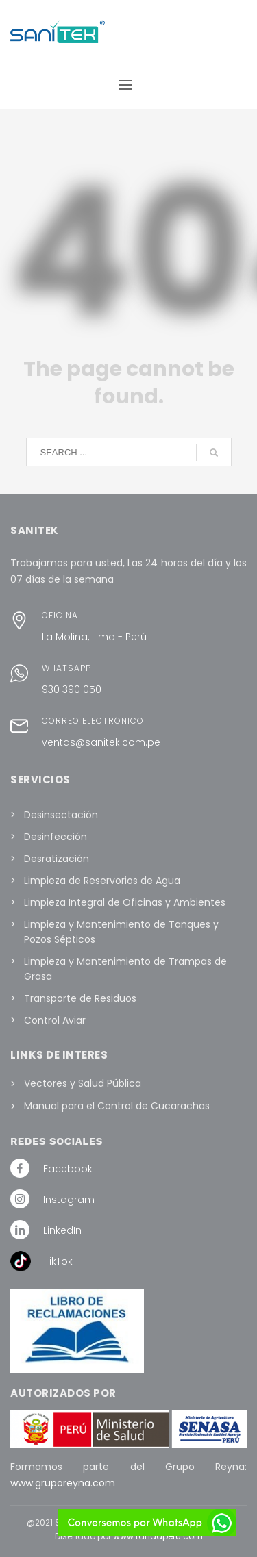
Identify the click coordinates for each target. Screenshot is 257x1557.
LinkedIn (62, 1230)
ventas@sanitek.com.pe (101, 742)
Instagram (69, 1199)
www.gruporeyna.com (62, 1483)
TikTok (59, 1261)
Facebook (68, 1169)
